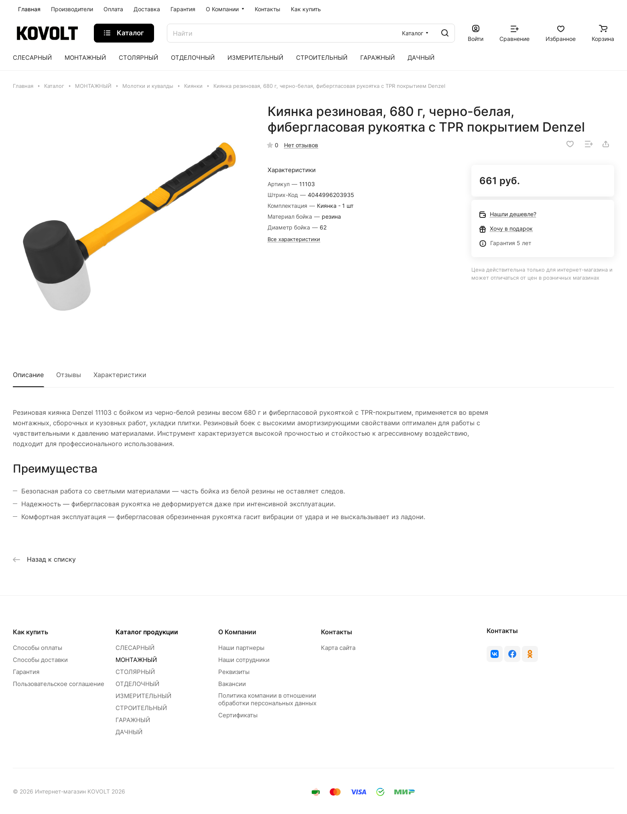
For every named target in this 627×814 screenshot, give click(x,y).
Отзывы (68, 375)
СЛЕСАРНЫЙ (135, 648)
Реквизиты (234, 672)
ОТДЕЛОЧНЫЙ (137, 684)
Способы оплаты (37, 648)
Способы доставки (40, 660)
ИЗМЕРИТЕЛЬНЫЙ (143, 696)
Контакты (336, 632)
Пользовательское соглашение (58, 684)
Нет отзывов (301, 145)
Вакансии (232, 684)
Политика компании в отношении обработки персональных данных (267, 699)
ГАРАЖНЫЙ (133, 720)
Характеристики (119, 375)
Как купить (30, 632)
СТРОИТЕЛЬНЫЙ (141, 708)
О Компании (237, 632)
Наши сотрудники (244, 660)
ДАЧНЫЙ (129, 732)
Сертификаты (238, 715)
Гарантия (26, 672)
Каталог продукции (147, 632)
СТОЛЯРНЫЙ (135, 672)
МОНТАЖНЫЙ (136, 660)
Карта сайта (338, 648)
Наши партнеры (241, 648)
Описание (28, 375)
